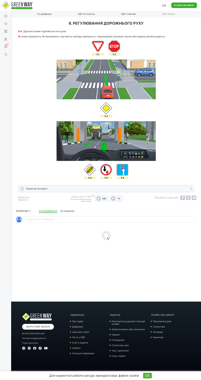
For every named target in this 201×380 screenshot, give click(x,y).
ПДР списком (128, 14)
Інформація (77, 314)
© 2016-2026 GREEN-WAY (33, 333)
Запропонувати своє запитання (128, 329)
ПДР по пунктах (86, 14)
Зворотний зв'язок (38, 326)
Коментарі (158, 337)
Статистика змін (120, 345)
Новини (116, 334)
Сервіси (76, 348)
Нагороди (158, 332)
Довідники (77, 326)
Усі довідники (44, 14)
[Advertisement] (106, 270)
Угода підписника (30, 343)
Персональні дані (162, 321)
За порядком (67, 211)
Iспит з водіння (80, 342)
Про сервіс (78, 321)
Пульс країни (118, 356)
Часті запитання (120, 350)
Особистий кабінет (184, 5)
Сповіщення (118, 340)
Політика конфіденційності (34, 338)
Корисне (115, 314)
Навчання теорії (80, 332)
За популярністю (48, 211)
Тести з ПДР (78, 337)
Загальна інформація (83, 353)
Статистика (159, 326)
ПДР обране (168, 14)
